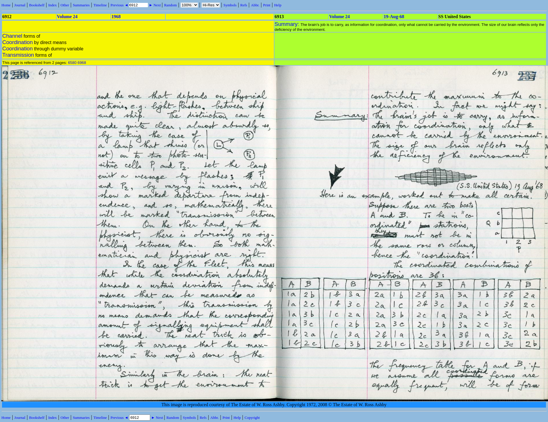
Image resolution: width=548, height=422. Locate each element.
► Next (155, 5)
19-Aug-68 (394, 16)
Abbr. (255, 5)
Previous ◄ (119, 5)
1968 (116, 16)
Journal (19, 5)
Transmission (18, 55)
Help (277, 5)
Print (266, 5)
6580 (72, 62)
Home (6, 5)
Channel (12, 36)
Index (52, 5)
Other (64, 5)
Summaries (81, 5)
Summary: (288, 24)
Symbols (230, 5)
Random (170, 5)
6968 (82, 62)
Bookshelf (36, 5)
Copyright (252, 417)
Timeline (100, 5)
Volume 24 (67, 16)
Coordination (17, 42)
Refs (243, 5)
